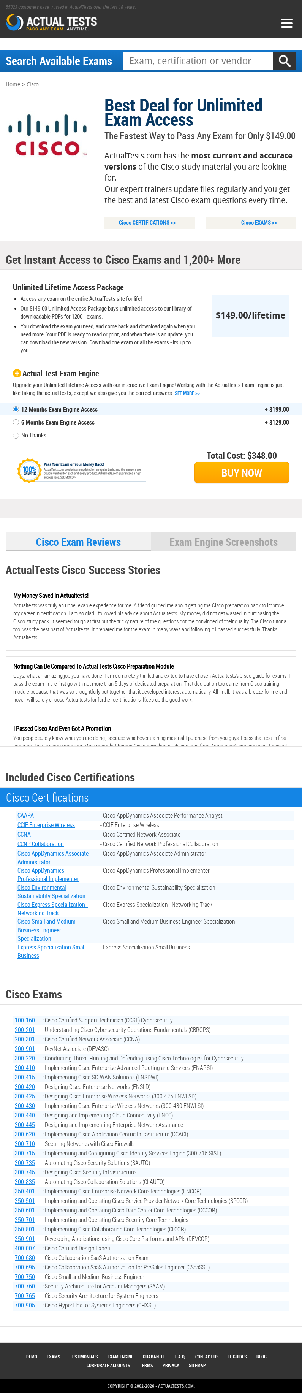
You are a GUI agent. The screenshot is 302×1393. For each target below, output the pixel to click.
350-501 (25, 1201)
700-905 (25, 1306)
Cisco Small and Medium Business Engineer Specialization (46, 930)
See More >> (187, 393)
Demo (31, 1356)
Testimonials (84, 1356)
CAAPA (25, 816)
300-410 (25, 1068)
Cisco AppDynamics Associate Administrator (53, 858)
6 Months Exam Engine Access (58, 422)
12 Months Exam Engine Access (59, 410)
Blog (261, 1356)
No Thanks (33, 435)
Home (13, 85)
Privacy (171, 1365)
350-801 (25, 1230)
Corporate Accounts (108, 1365)
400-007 (25, 1249)
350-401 (25, 1192)
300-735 (25, 1163)
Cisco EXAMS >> (259, 223)
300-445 (25, 1125)
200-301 (25, 1040)
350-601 (25, 1211)
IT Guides (237, 1356)
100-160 (25, 1021)
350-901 (25, 1239)
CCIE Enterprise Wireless (46, 825)
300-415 (25, 1078)
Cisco (33, 85)
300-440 (25, 1116)
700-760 (25, 1287)
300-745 (25, 1173)
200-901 (25, 1049)
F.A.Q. (180, 1356)
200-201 (25, 1030)
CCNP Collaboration (40, 844)
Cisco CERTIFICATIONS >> (147, 223)
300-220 (25, 1059)
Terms (146, 1365)
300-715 (25, 1154)
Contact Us (207, 1356)
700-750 (25, 1277)
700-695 (25, 1268)
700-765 (25, 1296)
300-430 (25, 1106)
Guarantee (154, 1356)
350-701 (25, 1220)
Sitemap (197, 1365)
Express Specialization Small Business (51, 952)
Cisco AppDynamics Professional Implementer (48, 875)
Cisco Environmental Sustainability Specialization (51, 892)
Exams (53, 1356)
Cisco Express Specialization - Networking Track (52, 909)
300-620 (25, 1135)
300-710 (25, 1144)
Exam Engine (120, 1356)
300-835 (25, 1182)
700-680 (25, 1258)
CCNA (24, 835)
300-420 (25, 1087)
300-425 (25, 1097)
